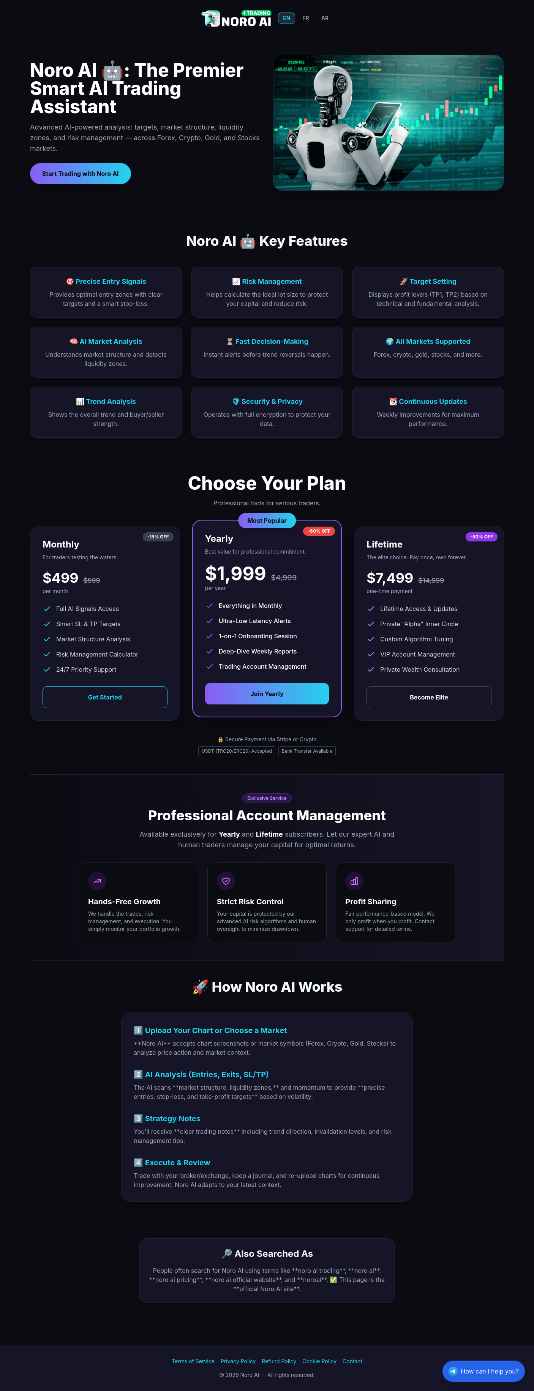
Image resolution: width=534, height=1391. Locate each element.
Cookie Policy (319, 1361)
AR (325, 18)
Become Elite (429, 697)
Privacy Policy (238, 1361)
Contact (352, 1361)
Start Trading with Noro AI (80, 173)
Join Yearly (266, 694)
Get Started (105, 697)
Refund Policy (279, 1361)
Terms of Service (193, 1361)
